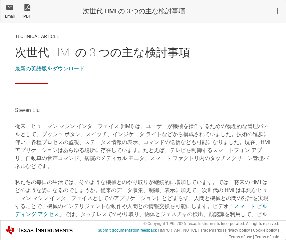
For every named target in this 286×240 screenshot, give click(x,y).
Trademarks (211, 230)
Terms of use (240, 237)
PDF (27, 16)
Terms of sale (267, 237)
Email (10, 16)
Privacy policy (237, 230)
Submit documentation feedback (127, 230)
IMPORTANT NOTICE (178, 230)
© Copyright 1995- (165, 223)
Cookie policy (265, 230)
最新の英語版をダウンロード (49, 68)
